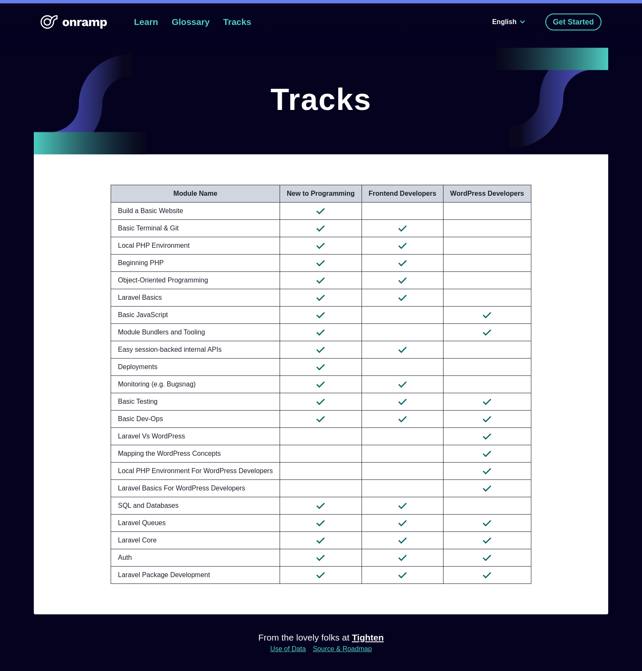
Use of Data (288, 648)
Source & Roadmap (342, 648)
